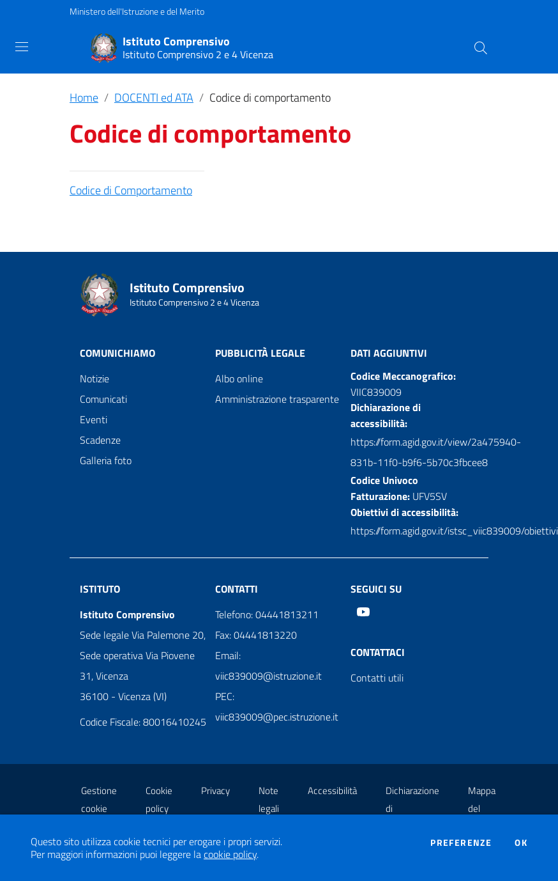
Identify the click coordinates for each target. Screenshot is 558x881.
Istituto (100, 588)
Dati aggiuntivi (389, 353)
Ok (521, 842)
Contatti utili (377, 677)
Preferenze (461, 842)
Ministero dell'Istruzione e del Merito (137, 11)
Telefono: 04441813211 (267, 614)
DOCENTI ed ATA (153, 97)
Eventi (93, 419)
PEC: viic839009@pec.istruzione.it (276, 706)
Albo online (239, 378)
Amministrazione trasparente (277, 399)
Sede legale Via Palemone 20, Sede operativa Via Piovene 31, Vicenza (143, 655)
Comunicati (103, 399)
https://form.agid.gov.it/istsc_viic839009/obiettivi (454, 530)
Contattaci (378, 652)
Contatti (236, 588)
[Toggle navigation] (21, 46)
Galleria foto (106, 460)
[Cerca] (480, 48)
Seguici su (376, 588)
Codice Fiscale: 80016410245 (143, 721)
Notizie (94, 378)
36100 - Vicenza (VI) (123, 696)
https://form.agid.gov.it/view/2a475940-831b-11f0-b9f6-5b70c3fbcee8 (436, 452)
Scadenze (100, 440)
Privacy (215, 790)
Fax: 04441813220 (256, 635)
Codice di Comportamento (131, 190)
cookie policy (230, 854)
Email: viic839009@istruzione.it (268, 665)
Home (84, 97)
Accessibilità (332, 790)
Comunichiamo (117, 353)
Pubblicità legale (260, 353)
